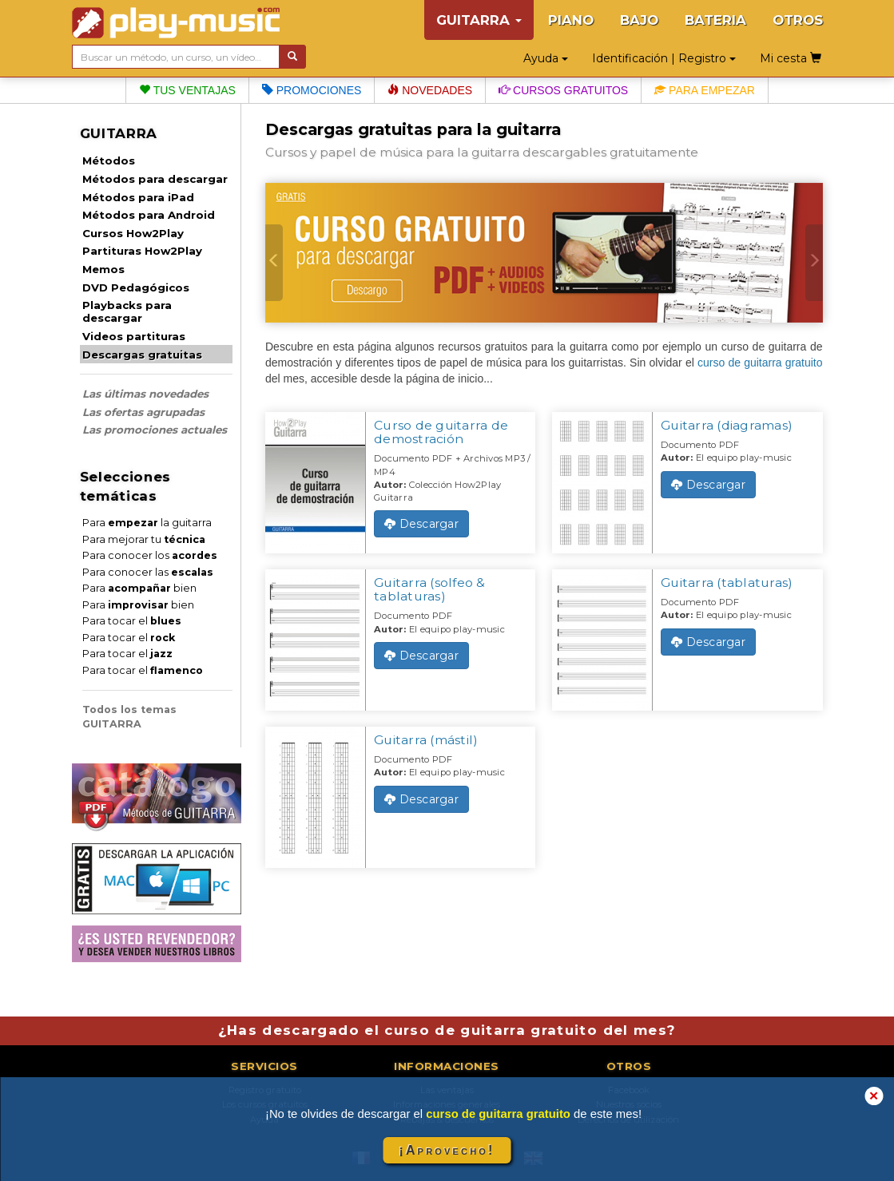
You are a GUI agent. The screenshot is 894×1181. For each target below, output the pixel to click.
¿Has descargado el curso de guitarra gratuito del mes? (447, 1030)
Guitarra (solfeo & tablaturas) (430, 589)
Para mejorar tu (143, 539)
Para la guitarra (147, 523)
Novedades (429, 90)
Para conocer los (149, 555)
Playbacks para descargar (127, 311)
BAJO (639, 20)
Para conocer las (147, 572)
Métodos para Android (148, 214)
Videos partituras (133, 336)
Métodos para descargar (155, 178)
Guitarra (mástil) (426, 739)
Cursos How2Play (133, 233)
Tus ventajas (187, 90)
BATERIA (715, 20)
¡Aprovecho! (447, 1150)
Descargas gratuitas (142, 354)
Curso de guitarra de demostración (441, 432)
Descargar (421, 524)
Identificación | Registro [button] (664, 58)
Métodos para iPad (138, 197)
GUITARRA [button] (479, 20)
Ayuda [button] (545, 58)
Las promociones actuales (154, 429)
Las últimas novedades (145, 393)
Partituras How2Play (142, 250)
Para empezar (704, 90)
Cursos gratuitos (563, 90)
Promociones (311, 90)
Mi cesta (790, 58)
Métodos (108, 160)
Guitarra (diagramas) (727, 425)
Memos (103, 269)
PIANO (571, 20)
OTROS (798, 20)
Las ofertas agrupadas (143, 412)
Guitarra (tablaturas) (727, 582)
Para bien (139, 588)
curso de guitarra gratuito (760, 362)
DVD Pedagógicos (135, 287)
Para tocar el (131, 621)
